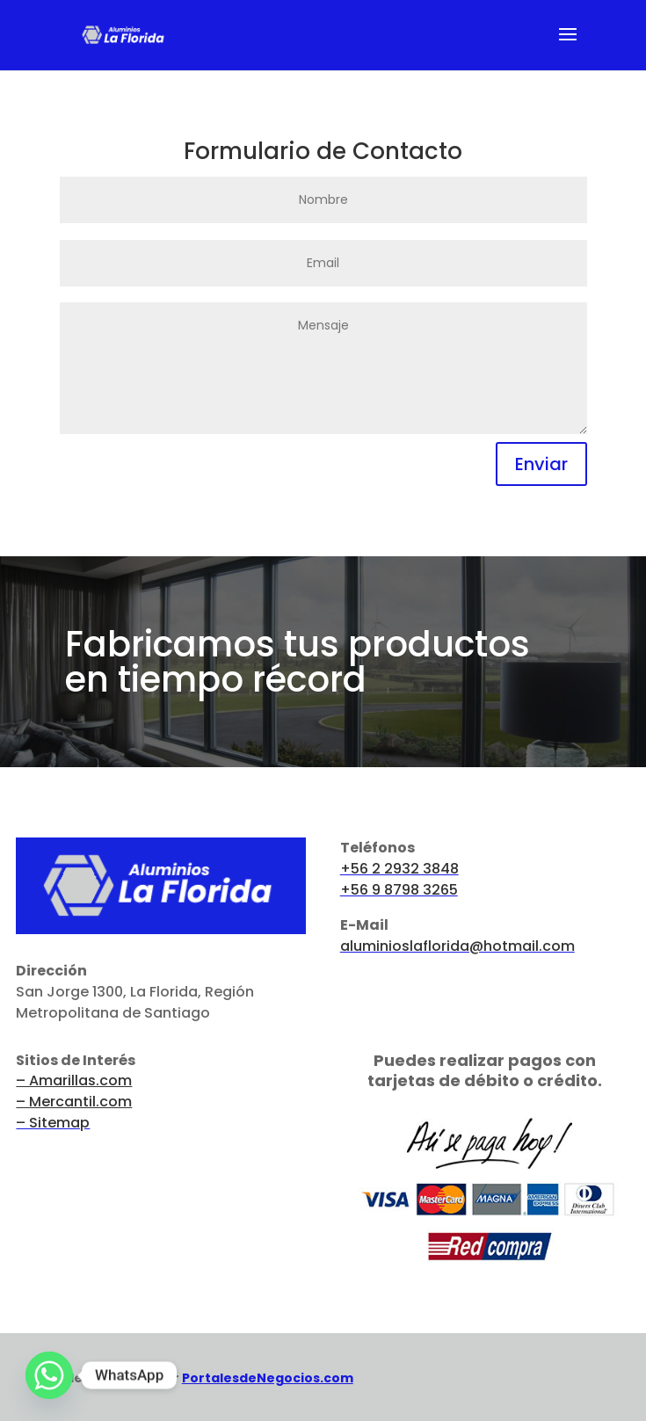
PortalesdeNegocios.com (267, 1378)
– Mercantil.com (74, 1101)
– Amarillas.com (74, 1080)
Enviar (541, 464)
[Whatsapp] (49, 1375)
